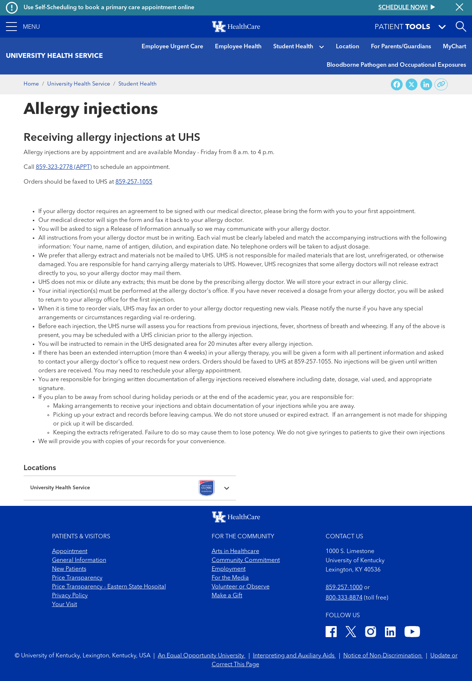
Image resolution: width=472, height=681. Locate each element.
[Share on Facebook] (396, 85)
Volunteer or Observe (241, 587)
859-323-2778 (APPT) (64, 167)
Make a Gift (227, 596)
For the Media (230, 578)
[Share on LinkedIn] (426, 85)
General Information (79, 560)
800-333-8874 (344, 598)
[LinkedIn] (390, 633)
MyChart (454, 47)
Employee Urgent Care (172, 47)
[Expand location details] (130, 488)
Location (347, 47)
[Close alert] (459, 8)
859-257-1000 (344, 588)
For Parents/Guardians (401, 47)
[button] (23, 26)
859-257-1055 (133, 182)
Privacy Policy (70, 596)
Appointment (69, 552)
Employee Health (238, 47)
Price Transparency (77, 578)
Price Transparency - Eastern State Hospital (109, 587)
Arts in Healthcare (235, 552)
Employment (229, 569)
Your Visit (64, 605)
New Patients (69, 569)
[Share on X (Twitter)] (411, 85)
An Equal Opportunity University (202, 656)
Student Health (293, 47)
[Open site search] (461, 26)
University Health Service (78, 84)
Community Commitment (246, 560)
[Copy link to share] (441, 84)
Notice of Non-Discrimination (383, 656)
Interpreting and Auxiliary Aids (294, 656)
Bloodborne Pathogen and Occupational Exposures (396, 65)
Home (31, 84)
